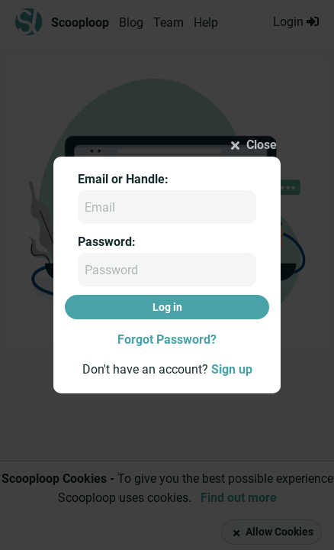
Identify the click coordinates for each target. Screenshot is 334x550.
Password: (107, 242)
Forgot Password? (167, 339)
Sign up (231, 369)
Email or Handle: (123, 179)
